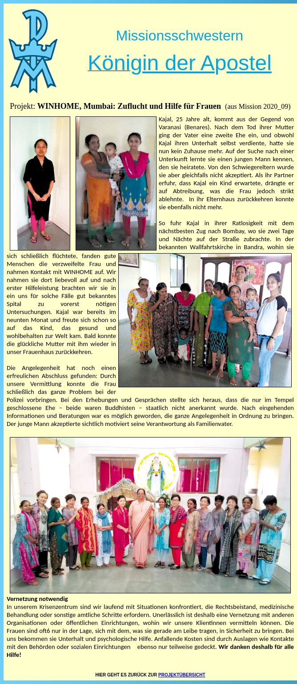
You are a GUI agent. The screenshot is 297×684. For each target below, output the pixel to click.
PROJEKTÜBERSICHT (181, 674)
